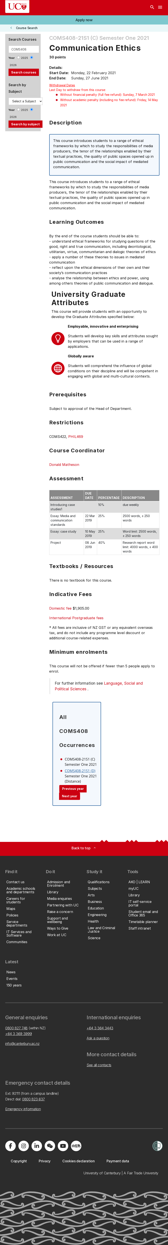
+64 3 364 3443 (100, 1028)
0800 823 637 (33, 1099)
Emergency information (23, 1109)
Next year (69, 796)
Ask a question (98, 1038)
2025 (24, 57)
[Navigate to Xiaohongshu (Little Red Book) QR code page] (76, 1146)
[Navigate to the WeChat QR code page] (50, 1146)
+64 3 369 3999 (18, 1034)
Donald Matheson (64, 464)
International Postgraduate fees (76, 618)
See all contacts (99, 1065)
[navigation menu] (160, 7)
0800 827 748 (16, 1028)
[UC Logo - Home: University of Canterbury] (17, 6)
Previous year (73, 788)
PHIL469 (75, 436)
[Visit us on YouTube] (63, 1146)
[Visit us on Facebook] (10, 1146)
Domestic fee (60, 608)
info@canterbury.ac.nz (22, 1043)
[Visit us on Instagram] (23, 1146)
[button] (84, 19)
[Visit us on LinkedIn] (37, 1146)
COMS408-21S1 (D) (80, 770)
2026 (13, 65)
